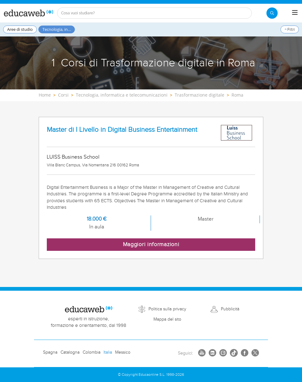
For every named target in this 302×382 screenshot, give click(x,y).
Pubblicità (230, 309)
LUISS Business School (73, 157)
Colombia (91, 352)
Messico (122, 352)
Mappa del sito (167, 319)
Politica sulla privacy (167, 309)
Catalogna (70, 352)
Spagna (50, 352)
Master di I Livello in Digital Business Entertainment (122, 130)
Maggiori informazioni (151, 244)
